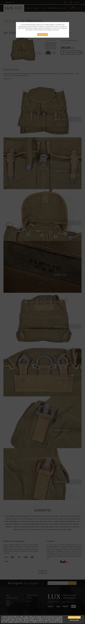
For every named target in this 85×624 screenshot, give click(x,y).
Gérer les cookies (74, 620)
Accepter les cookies (74, 617)
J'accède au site (42, 34)
